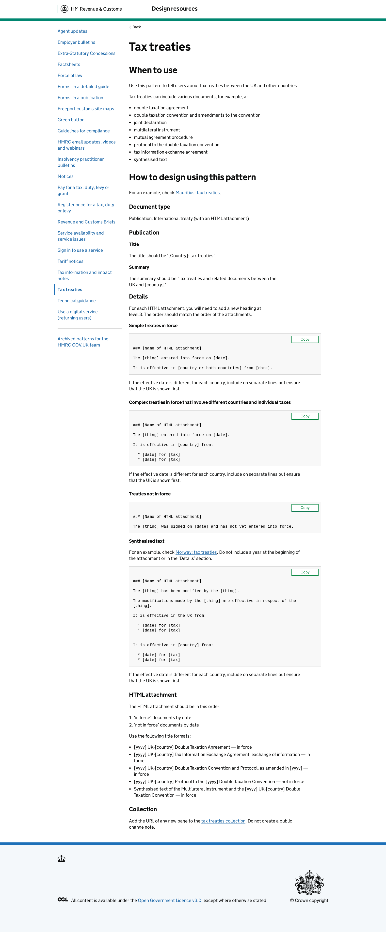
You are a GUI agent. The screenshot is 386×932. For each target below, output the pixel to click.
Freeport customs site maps (86, 108)
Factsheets (69, 64)
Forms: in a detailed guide (83, 86)
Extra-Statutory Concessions (86, 53)
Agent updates (72, 31)
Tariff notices (70, 261)
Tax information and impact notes (85, 275)
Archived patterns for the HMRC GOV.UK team (83, 342)
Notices (66, 176)
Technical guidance (77, 300)
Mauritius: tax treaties (198, 192)
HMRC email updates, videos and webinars (87, 145)
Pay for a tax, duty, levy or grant (83, 190)
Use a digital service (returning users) (78, 315)
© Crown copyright (309, 916)
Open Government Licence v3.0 (169, 916)
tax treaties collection (223, 837)
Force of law (70, 75)
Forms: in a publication (80, 97)
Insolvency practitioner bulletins (81, 162)
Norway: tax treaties (196, 560)
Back (136, 27)
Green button (71, 120)
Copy (305, 339)
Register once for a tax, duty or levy (86, 208)
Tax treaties (70, 289)
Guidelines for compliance (84, 131)
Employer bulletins (76, 42)
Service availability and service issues (81, 236)
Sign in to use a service (80, 250)
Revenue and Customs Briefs (86, 222)
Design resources (175, 8)
